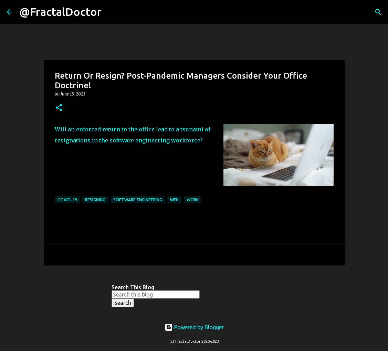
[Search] (111, 12)
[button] (59, 108)
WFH (174, 200)
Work (193, 200)
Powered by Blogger (194, 327)
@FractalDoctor (60, 12)
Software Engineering (137, 200)
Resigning (95, 200)
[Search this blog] (156, 294)
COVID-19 (67, 200)
